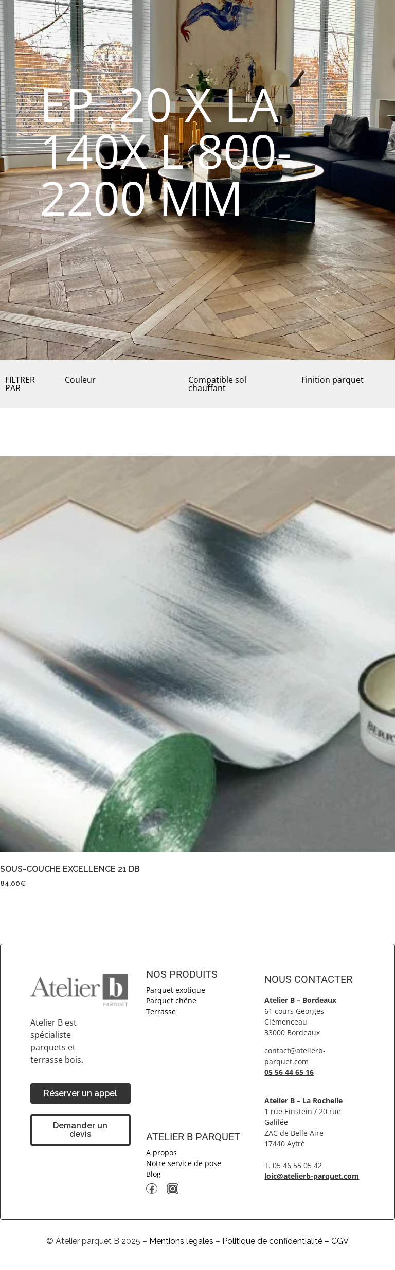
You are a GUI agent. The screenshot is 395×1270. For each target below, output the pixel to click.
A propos (161, 1152)
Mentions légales (181, 1241)
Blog (153, 1174)
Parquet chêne (171, 1001)
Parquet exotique (175, 990)
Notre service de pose (183, 1163)
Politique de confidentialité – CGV (285, 1241)
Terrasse (161, 1011)
